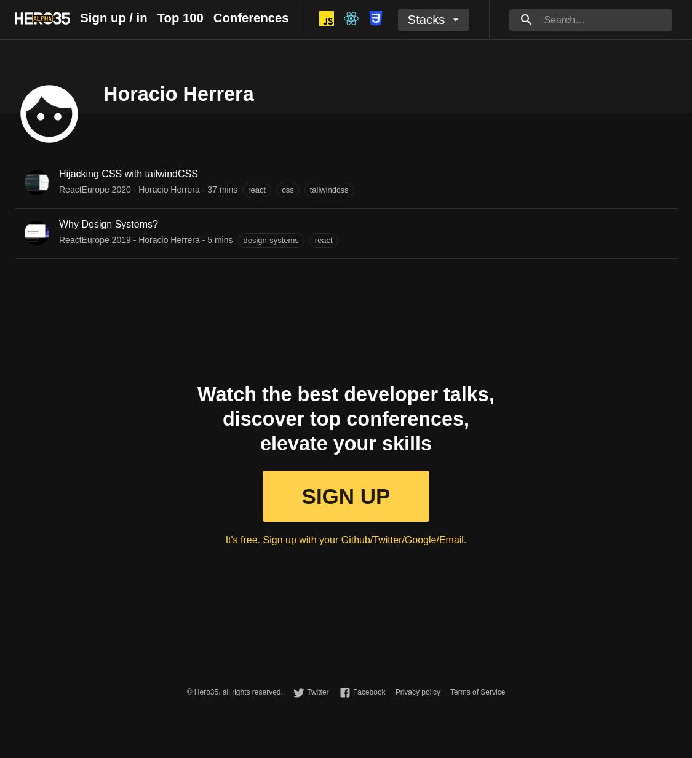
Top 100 (180, 18)
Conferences (251, 18)
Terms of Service (477, 692)
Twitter (317, 692)
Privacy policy (418, 692)
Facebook (369, 692)
